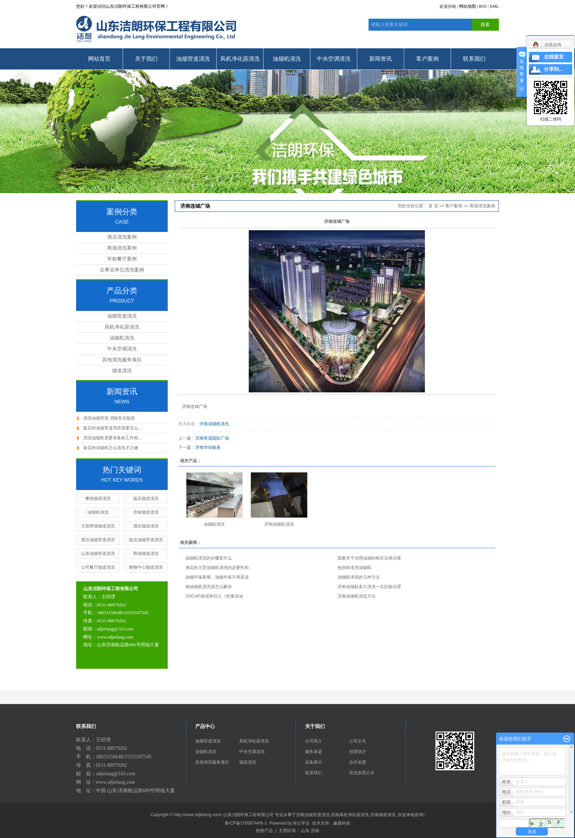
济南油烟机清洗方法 (357, 596)
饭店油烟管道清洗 (146, 539)
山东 (305, 830)
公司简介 (313, 741)
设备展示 (313, 762)
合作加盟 (357, 762)
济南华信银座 (208, 447)
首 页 (433, 205)
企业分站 (447, 6)
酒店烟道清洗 (146, 526)
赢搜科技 (341, 823)
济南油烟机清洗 (214, 423)
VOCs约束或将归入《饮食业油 (214, 596)
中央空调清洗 (334, 59)
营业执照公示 (362, 772)
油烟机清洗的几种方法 (359, 577)
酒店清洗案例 (122, 237)
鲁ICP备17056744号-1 (246, 823)
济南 (315, 830)
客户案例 (427, 59)
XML (494, 6)
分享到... (553, 69)
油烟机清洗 (287, 59)
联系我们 (474, 59)
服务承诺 (313, 751)
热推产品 (264, 830)
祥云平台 (301, 823)
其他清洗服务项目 (122, 359)
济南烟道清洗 (146, 512)
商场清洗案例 (122, 248)
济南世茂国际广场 (212, 438)
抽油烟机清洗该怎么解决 (208, 586)
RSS (483, 6)
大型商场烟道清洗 (98, 526)
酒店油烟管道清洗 (98, 539)
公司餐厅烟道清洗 (98, 567)
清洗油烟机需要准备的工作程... (112, 437)
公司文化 (357, 741)
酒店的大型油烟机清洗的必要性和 (217, 567)
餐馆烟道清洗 (98, 498)
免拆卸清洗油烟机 (354, 567)
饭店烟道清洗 (146, 498)
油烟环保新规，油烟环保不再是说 (217, 577)
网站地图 (467, 6)
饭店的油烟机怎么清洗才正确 (110, 447)
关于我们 (146, 59)
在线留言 (554, 57)
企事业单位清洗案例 (122, 270)
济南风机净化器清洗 (350, 814)
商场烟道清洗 (146, 553)
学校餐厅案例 (122, 259)
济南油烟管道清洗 (313, 814)
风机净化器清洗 (240, 59)
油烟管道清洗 (193, 59)
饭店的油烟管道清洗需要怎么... (112, 428)
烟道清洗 (122, 370)
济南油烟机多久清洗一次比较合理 (369, 586)
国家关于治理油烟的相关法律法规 (369, 558)
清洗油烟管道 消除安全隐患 (109, 418)
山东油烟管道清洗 (98, 553)
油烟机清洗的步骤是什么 (208, 558)
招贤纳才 (357, 751)
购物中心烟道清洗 (146, 567)
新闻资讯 (380, 59)
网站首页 (99, 59)
